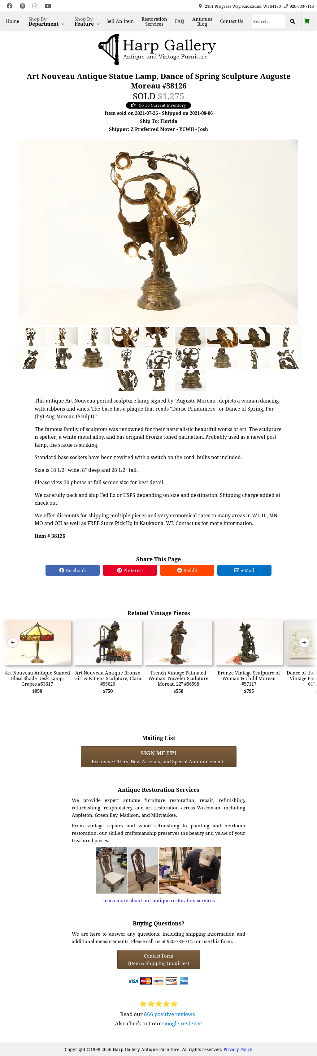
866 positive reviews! (170, 1014)
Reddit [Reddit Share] (187, 570)
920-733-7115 (302, 6)
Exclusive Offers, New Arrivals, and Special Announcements (159, 757)
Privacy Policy (238, 1049)
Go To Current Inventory (158, 105)
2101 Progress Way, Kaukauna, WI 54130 (243, 6)
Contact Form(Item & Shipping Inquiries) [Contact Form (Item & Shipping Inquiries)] (158, 959)
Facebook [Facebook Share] (72, 570)
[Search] (268, 21)
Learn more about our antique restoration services (158, 900)
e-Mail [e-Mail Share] (244, 570)
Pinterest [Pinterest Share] (130, 570)
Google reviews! (182, 1023)
